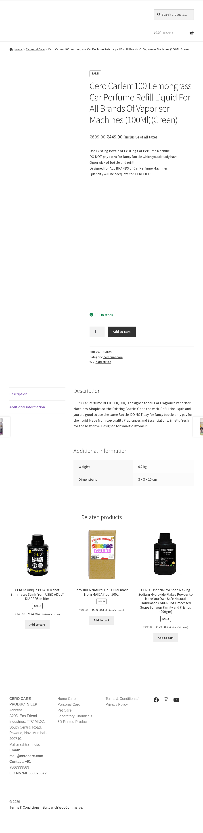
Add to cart (122, 331)
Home (18, 49)
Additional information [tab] (27, 407)
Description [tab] (18, 394)
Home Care (66, 699)
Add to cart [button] (37, 625)
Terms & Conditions (24, 807)
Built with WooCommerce (62, 807)
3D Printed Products (73, 722)
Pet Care (64, 710)
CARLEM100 (103, 362)
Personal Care (35, 49)
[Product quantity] (97, 332)
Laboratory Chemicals (74, 716)
